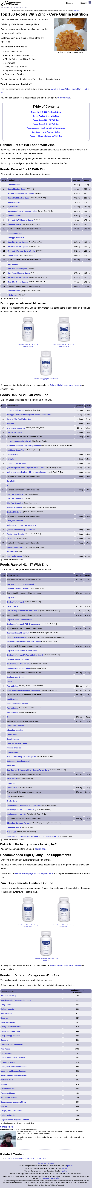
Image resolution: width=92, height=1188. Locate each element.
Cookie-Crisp (12, 699)
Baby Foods (6, 1005)
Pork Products (6, 1084)
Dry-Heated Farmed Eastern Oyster (22, 251)
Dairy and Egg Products (10, 1036)
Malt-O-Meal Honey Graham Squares (21, 757)
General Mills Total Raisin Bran (19, 419)
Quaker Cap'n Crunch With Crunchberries (23, 624)
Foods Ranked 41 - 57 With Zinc (46, 124)
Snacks (4, 1106)
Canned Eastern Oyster (17, 189)
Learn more (77, 10)
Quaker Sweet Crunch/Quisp (18, 668)
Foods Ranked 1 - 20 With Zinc (46, 116)
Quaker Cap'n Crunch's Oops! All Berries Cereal (26, 468)
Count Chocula (13, 739)
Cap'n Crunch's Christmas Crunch (20, 584)
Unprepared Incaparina (16, 428)
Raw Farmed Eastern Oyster (19, 273)
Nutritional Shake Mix (15, 450)
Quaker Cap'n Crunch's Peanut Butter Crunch (25, 655)
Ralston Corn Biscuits (15, 534)
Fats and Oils (6, 1053)
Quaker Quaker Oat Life (16, 814)
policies (69, 1166)
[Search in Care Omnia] (73, 3)
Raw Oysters (13, 264)
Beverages (5, 1018)
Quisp (9, 681)
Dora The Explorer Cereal (17, 743)
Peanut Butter (12, 686)
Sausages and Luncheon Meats (13, 1102)
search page (40, 849)
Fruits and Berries (8, 1062)
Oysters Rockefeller (15, 432)
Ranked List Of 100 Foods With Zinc (46, 112)
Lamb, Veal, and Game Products (13, 1067)
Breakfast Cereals (8, 1022)
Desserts (4, 1040)
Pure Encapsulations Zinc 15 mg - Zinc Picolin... (46, 379)
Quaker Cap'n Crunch (15, 602)
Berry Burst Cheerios (15, 726)
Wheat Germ (12, 552)
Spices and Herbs (8, 1115)
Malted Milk (11, 832)
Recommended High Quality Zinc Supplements (46, 128)
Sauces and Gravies (9, 1097)
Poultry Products (7, 1089)
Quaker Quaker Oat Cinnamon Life (20, 810)
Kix (8, 485)
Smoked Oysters (14, 216)
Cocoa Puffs (12, 735)
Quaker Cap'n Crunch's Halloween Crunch (24, 642)
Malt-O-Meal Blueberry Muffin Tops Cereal (23, 690)
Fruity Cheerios (13, 752)
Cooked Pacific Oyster (16, 410)
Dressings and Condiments (12, 1044)
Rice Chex (11, 766)
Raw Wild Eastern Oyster (18, 269)
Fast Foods (5, 1049)
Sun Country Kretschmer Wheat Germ (22, 611)
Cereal (9, 538)
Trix (8, 717)
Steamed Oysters (14, 202)
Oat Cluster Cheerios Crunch (18, 761)
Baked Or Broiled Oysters (18, 242)
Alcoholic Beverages (9, 996)
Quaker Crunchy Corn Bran (18, 659)
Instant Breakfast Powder (17, 637)
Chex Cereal (12, 779)
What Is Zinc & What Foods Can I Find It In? (25, 1158)
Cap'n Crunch (12, 597)
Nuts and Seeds (7, 1080)
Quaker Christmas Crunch (17, 589)
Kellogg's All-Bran (15, 224)
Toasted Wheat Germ (15, 547)
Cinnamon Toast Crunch (16, 463)
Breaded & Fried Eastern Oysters (21, 193)
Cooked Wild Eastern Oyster (19, 198)
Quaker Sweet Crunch (16, 677)
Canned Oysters (14, 185)
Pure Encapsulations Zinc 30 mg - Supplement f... (28, 345)
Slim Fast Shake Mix (15, 494)
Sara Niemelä (6, 1127)
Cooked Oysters (14, 291)
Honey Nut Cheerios (15, 521)
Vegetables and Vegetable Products (15, 1120)
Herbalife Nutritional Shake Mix (19, 441)
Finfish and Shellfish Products (13, 1058)
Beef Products (6, 1013)
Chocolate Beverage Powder (18, 823)
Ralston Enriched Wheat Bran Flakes (22, 211)
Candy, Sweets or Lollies (11, 1027)
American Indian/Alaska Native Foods (16, 1000)
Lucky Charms (12, 454)
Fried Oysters (13, 295)
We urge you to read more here (49, 1178)
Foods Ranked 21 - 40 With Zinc (46, 120)
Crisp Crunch (12, 606)
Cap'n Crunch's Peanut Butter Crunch (22, 651)
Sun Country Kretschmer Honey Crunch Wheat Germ (28, 770)
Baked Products (7, 1009)
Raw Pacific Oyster (14, 556)
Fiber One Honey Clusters (17, 704)
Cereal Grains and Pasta (10, 1031)
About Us (51, 1163)
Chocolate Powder (14, 827)
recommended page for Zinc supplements (33, 873)
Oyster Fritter (13, 207)
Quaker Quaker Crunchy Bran (19, 664)
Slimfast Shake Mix (14, 507)
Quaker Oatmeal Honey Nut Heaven (21, 530)
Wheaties (10, 423)
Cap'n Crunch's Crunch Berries (19, 620)
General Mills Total (15, 233)
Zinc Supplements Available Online (46, 132)
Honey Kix (11, 459)
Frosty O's (11, 783)
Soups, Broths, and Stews (11, 1111)
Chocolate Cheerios (15, 730)
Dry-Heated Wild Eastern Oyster (20, 220)
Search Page (64, 98)
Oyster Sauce (13, 255)
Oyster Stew (12, 801)
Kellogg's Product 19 (16, 238)
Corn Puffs (11, 481)
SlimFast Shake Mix (15, 512)
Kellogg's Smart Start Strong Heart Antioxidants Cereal (29, 415)
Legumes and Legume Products (13, 1071)
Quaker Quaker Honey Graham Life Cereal (23, 805)
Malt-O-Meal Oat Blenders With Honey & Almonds (26, 472)
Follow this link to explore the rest (65, 385)
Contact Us (42, 1163)
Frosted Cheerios (14, 748)
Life (8, 796)
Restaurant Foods (8, 1093)
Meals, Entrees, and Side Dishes (14, 1075)
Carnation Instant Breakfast (18, 633)
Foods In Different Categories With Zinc (46, 136)
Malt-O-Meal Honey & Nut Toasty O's (21, 525)
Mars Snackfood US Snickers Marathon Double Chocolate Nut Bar (33, 836)
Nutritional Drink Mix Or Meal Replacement (24, 446)
